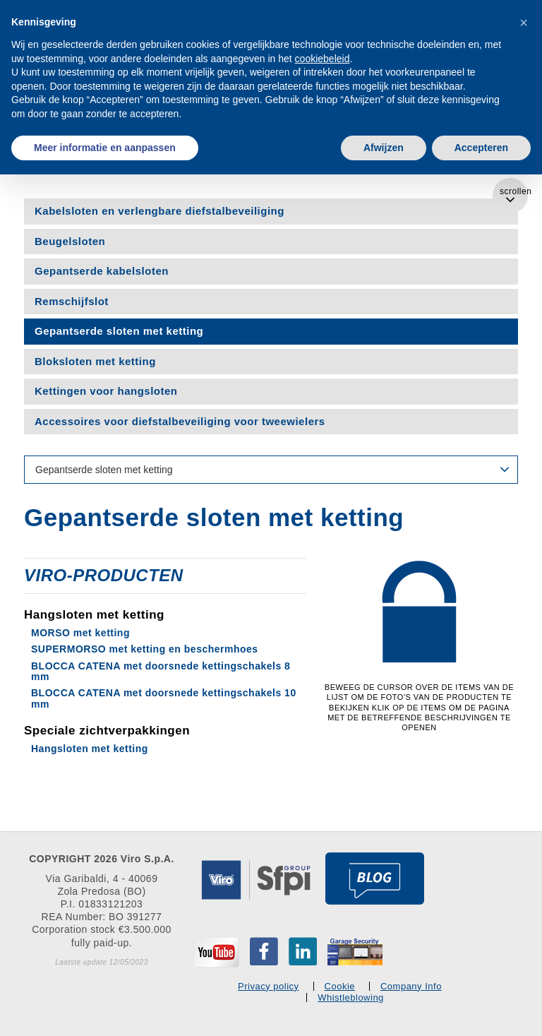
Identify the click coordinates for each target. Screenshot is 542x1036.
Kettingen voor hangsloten (106, 391)
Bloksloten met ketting (95, 361)
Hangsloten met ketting (89, 748)
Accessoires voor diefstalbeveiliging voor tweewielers (180, 421)
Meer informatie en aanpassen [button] (105, 147)
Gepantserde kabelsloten (102, 271)
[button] (523, 22)
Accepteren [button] (481, 147)
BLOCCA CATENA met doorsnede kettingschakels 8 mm (160, 671)
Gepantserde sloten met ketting (119, 331)
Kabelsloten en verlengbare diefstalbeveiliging (159, 211)
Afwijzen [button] (383, 147)
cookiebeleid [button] (322, 58)
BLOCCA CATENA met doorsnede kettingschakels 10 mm (163, 698)
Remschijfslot (72, 301)
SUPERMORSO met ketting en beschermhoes (144, 649)
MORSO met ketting (80, 632)
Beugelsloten (70, 241)
